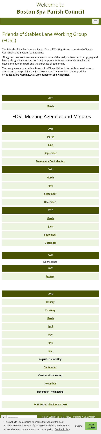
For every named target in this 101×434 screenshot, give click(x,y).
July (50, 351)
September (50, 153)
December (50, 202)
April (50, 326)
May (50, 334)
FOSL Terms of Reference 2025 (50, 404)
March (50, 106)
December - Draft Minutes (50, 161)
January (50, 276)
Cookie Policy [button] (62, 429)
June (50, 145)
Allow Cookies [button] (91, 426)
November (50, 383)
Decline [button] (78, 426)
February (50, 310)
